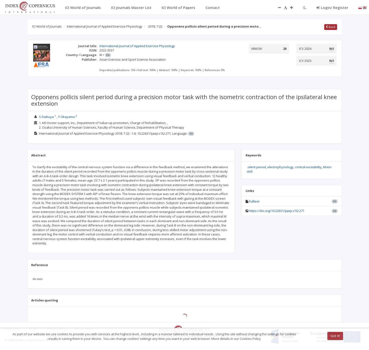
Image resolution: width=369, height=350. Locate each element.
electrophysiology (280, 167)
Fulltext (254, 201)
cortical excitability (308, 167)
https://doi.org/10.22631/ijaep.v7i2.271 (276, 211)
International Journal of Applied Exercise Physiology (104, 26)
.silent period (256, 167)
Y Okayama (66, 117)
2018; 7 (155, 26)
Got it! (335, 336)
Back (331, 27)
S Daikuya (46, 117)
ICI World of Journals (47, 26)
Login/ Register (332, 7)
